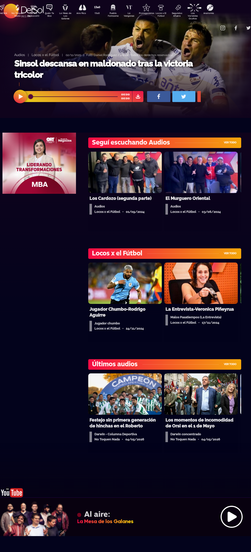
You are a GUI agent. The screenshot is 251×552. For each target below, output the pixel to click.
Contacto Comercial (213, 25)
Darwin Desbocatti (34, 15)
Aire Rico (85, 13)
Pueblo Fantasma (120, 15)
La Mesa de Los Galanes (69, 16)
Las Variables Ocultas (206, 16)
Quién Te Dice (51, 15)
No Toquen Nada (17, 15)
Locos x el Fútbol (45, 55)
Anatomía (222, 13)
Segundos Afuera (188, 15)
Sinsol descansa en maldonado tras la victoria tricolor (103, 69)
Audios (19, 55)
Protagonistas (154, 13)
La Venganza (137, 15)
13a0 (102, 13)
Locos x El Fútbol (171, 15)
